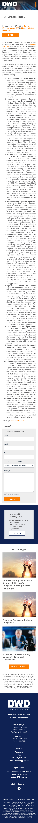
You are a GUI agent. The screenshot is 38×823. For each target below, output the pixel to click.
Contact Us (17, 533)
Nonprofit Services (19, 774)
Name (6, 435)
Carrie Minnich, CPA (17, 421)
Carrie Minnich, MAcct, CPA (15, 27)
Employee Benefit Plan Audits (19, 771)
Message (7, 471)
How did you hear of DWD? (13, 462)
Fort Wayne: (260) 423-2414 (19, 715)
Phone (6, 453)
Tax (19, 755)
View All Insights (19, 667)
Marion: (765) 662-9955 (19, 718)
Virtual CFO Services (19, 777)
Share (10, 35)
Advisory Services (19, 758)
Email (6, 444)
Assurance (19, 752)
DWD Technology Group (19, 761)
